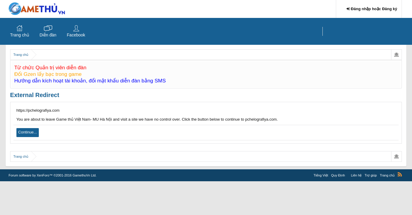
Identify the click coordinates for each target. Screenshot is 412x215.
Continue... (27, 132)
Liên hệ (356, 175)
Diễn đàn (48, 35)
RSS (400, 174)
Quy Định (338, 175)
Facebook (76, 35)
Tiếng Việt (320, 175)
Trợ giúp (371, 175)
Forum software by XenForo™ (52, 175)
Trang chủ (19, 35)
